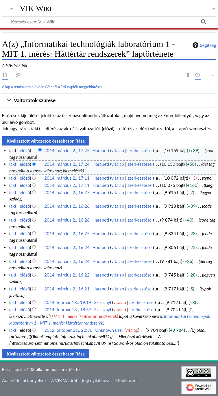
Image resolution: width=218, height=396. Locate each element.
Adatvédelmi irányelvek (24, 380)
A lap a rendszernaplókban (23, 86)
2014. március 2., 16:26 (67, 206)
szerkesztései (140, 150)
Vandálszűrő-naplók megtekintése (73, 86)
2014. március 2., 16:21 (67, 288)
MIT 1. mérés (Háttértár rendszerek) (86, 316)
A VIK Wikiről (64, 380)
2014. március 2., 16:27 (67, 192)
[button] (109, 100)
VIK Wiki (36, 8)
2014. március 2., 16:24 (67, 247)
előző (25, 150)
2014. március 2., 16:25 (67, 233)
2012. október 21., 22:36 (68, 330)
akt (13, 164)
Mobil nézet (126, 380)
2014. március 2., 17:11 (67, 177)
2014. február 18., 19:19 (67, 302)
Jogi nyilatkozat (96, 380)
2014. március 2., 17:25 (67, 150)
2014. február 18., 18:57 (67, 309)
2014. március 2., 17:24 (67, 164)
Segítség (203, 45)
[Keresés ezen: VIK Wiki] (109, 21)
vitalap (117, 150)
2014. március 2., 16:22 (67, 274)
